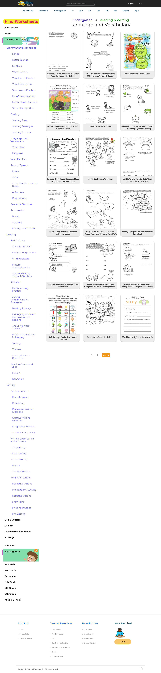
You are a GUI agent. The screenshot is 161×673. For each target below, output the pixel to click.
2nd (81, 11)
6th (115, 11)
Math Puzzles (88, 639)
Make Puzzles (90, 623)
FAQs (20, 630)
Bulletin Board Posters (59, 643)
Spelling (53, 652)
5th (107, 11)
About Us (23, 623)
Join (123, 642)
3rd (89, 11)
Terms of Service (25, 639)
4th (98, 11)
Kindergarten (60, 11)
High (137, 11)
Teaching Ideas (56, 634)
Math (52, 639)
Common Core (56, 656)
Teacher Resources (61, 623)
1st (72, 11)
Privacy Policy (24, 634)
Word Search (87, 634)
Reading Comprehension (60, 647)
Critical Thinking (88, 643)
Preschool (43, 11)
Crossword (87, 630)
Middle (126, 11)
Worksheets (27, 11)
